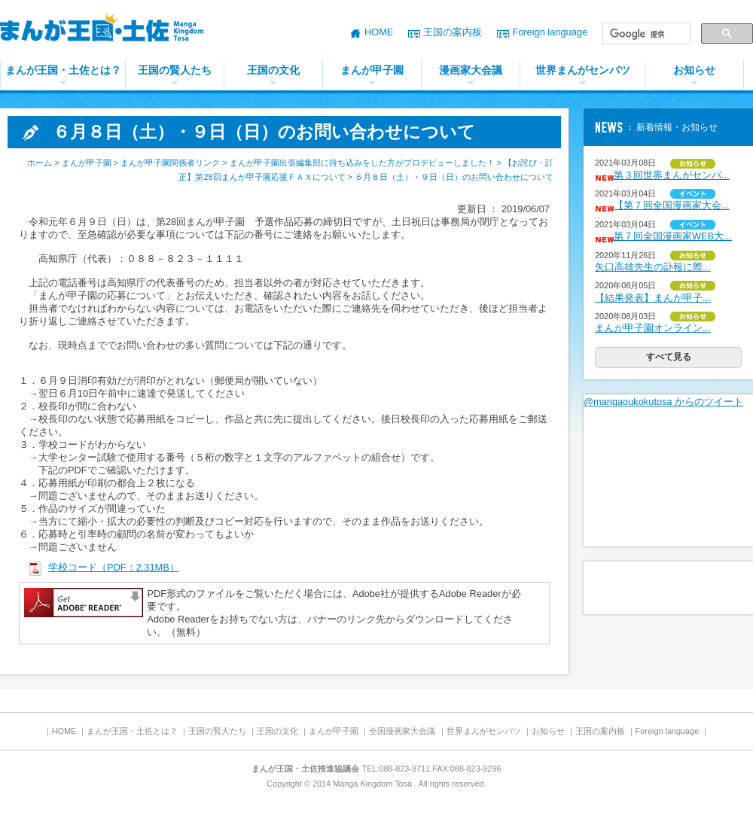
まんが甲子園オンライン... (653, 327)
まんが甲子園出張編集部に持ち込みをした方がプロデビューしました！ (362, 162)
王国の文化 (273, 70)
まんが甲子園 (372, 70)
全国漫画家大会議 (402, 730)
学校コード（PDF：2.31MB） (113, 567)
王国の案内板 (452, 32)
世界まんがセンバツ (582, 70)
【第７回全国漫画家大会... (672, 205)
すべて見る (668, 356)
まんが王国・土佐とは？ (63, 70)
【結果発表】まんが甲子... (653, 297)
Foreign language (549, 32)
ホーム (39, 162)
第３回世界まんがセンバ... (672, 175)
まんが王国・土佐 (113, 30)
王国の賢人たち (175, 70)
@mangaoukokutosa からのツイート (663, 401)
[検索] (645, 34)
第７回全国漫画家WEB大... (673, 236)
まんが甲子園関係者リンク (170, 162)
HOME (378, 32)
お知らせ (694, 70)
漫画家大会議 (470, 70)
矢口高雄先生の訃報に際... (653, 266)
